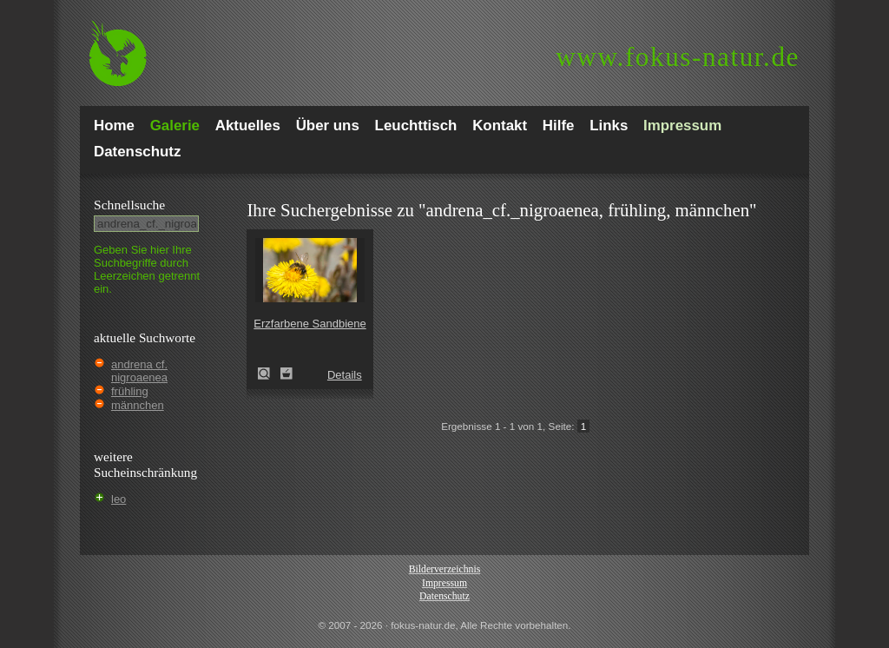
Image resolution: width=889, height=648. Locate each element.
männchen (137, 405)
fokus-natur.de (678, 57)
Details (344, 374)
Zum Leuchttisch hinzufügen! (286, 373)
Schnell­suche (129, 204)
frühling (129, 391)
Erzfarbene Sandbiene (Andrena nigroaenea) (269, 373)
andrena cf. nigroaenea (139, 371)
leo (118, 499)
